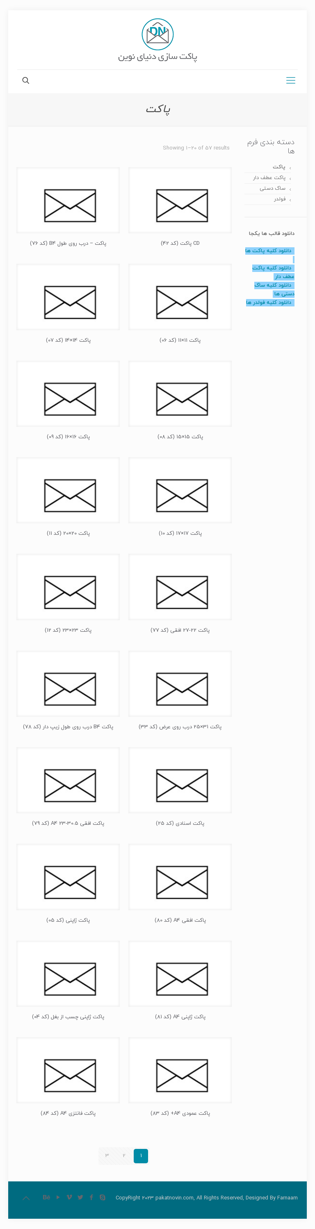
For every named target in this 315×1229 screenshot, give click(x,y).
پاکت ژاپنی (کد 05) (68, 920)
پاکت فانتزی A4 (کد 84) (68, 1113)
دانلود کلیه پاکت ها (268, 251)
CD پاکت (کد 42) (180, 243)
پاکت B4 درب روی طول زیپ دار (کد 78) (68, 727)
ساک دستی (272, 188)
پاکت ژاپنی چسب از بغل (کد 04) (68, 1017)
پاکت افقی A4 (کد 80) (180, 920)
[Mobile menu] (291, 81)
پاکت (279, 167)
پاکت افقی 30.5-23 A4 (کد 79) (68, 823)
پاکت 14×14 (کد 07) (68, 340)
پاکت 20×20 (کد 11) (68, 533)
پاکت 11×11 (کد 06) (180, 340)
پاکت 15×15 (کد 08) (180, 437)
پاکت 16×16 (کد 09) (68, 437)
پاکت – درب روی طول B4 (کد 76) (68, 243)
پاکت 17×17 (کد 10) (180, 533)
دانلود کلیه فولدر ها (268, 302)
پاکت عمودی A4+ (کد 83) (180, 1113)
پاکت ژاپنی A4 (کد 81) (180, 1017)
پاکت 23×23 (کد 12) (68, 630)
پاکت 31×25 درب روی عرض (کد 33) (180, 727)
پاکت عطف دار (269, 178)
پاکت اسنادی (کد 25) (180, 823)
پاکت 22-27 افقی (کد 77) (180, 630)
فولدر (279, 199)
